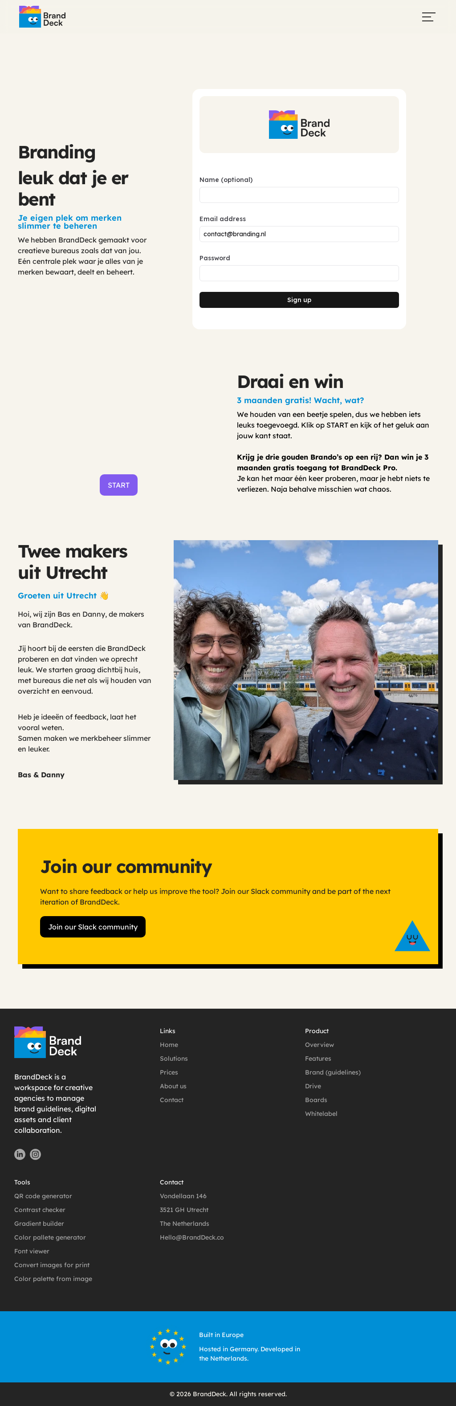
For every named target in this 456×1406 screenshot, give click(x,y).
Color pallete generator (50, 1237)
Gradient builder (39, 1224)
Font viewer (31, 1251)
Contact (171, 1100)
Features (318, 1058)
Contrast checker (39, 1210)
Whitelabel (321, 1114)
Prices (169, 1072)
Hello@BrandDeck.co (192, 1237)
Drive (313, 1086)
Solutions (174, 1058)
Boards (316, 1100)
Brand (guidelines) (333, 1072)
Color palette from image (53, 1279)
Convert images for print (52, 1265)
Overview (319, 1045)
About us (173, 1086)
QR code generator (43, 1196)
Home (169, 1045)
